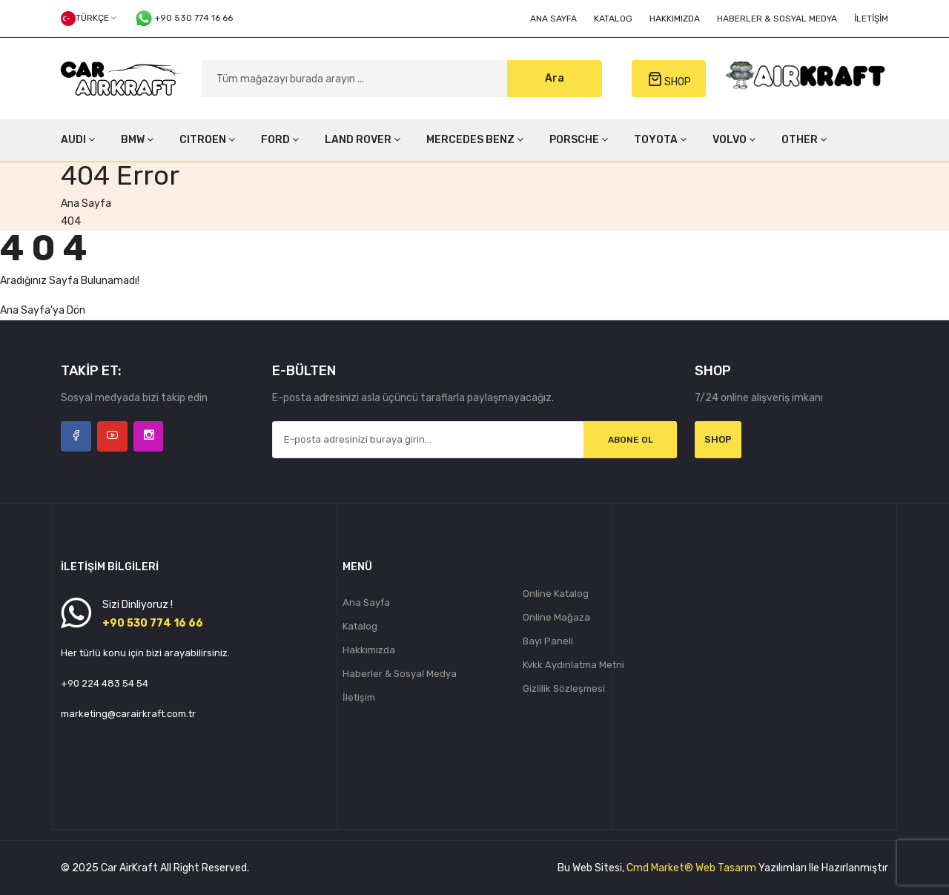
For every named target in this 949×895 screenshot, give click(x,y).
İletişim (871, 18)
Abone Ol (629, 440)
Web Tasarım (725, 868)
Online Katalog (556, 593)
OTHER (804, 139)
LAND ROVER (362, 139)
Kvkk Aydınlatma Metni (573, 664)
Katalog (613, 18)
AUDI (78, 139)
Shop (718, 439)
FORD (280, 139)
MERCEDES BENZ (474, 139)
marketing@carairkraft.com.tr (128, 713)
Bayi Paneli (548, 641)
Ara (554, 78)
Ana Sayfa (553, 18)
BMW (137, 139)
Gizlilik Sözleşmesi (564, 688)
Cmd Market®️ (659, 868)
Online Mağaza (556, 617)
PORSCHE (578, 139)
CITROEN (207, 139)
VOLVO (733, 139)
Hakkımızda (674, 18)
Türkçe (88, 18)
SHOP (669, 79)
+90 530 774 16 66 (183, 18)
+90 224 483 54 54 (104, 683)
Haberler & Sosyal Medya (777, 18)
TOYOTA (660, 139)
